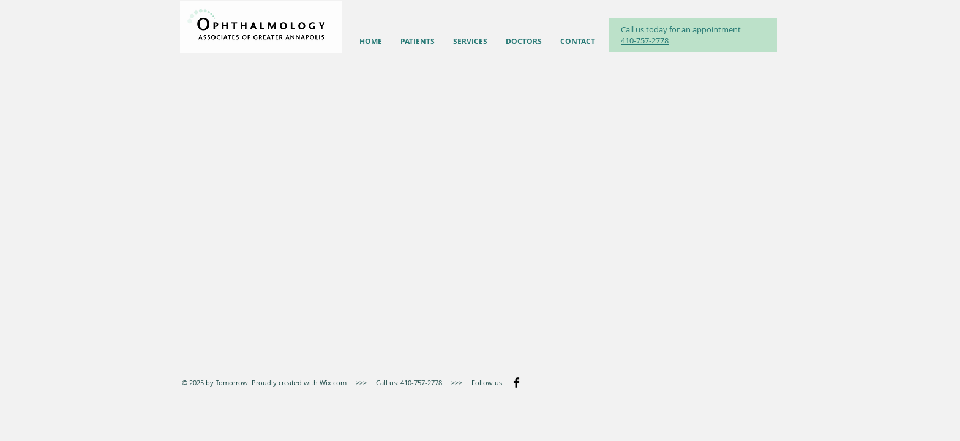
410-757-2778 (645, 40)
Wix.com (332, 382)
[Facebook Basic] (516, 382)
